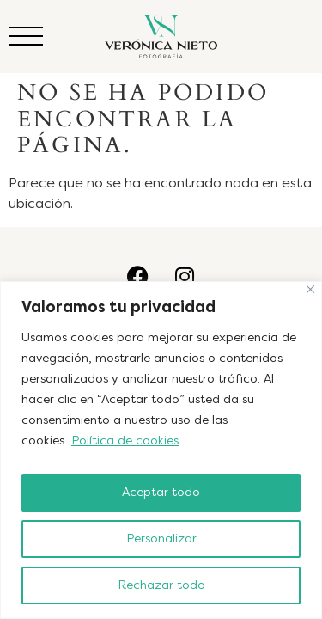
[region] (161, 450)
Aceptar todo (161, 492)
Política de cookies (125, 440)
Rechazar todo (161, 585)
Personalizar (161, 538)
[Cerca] (310, 289)
